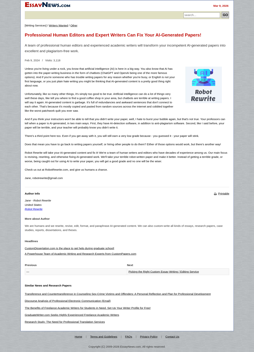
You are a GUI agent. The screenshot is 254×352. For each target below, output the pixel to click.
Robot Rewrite (34, 209)
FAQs (128, 336)
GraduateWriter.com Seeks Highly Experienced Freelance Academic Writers (72, 314)
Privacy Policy (149, 336)
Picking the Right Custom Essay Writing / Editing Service (164, 271)
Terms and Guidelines (103, 336)
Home (78, 336)
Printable (221, 193)
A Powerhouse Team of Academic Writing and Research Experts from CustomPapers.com (80, 253)
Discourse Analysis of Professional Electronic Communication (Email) (68, 300)
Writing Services (36, 25)
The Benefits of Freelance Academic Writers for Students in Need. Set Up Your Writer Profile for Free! (88, 307)
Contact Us (172, 336)
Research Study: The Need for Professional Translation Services (65, 321)
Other (73, 25)
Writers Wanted (58, 25)
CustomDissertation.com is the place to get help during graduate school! (69, 248)
